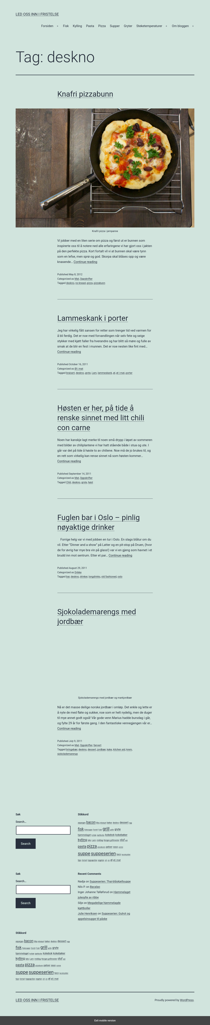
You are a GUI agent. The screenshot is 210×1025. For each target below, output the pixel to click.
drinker (84, 576)
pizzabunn (99, 283)
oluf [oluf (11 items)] (122, 839)
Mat (77, 278)
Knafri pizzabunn (85, 94)
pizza (90, 283)
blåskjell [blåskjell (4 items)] (103, 823)
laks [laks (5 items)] (89, 840)
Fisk (66, 26)
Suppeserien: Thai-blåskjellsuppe (110, 881)
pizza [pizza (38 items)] (92, 846)
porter (129, 372)
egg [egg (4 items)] (130, 823)
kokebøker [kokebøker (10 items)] (121, 834)
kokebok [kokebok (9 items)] (110, 834)
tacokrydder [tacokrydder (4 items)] (126, 855)
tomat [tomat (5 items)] (84, 860)
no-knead (80, 283)
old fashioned (108, 576)
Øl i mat (79, 368)
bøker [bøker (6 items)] (109, 822)
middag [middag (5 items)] (100, 840)
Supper (115, 26)
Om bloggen (180, 26)
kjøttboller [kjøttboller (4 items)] (100, 835)
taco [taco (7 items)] (118, 854)
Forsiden (47, 26)
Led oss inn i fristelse (37, 14)
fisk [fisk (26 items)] (81, 829)
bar (68, 576)
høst (90, 482)
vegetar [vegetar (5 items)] (101, 860)
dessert (92, 749)
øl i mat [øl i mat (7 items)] (117, 860)
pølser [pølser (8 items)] (109, 846)
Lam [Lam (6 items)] (94, 840)
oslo (120, 576)
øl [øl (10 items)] (111, 859)
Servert (97, 745)
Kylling (77, 26)
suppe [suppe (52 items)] (84, 853)
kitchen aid (119, 749)
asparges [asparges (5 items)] (82, 823)
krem (129, 749)
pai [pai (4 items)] (126, 840)
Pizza (102, 26)
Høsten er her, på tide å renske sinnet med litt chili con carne (100, 418)
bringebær (71, 749)
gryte (88, 372)
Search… (21, 821)
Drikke (78, 572)
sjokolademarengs (67, 753)
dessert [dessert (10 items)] (124, 822)
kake (109, 749)
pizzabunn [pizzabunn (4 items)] (101, 847)
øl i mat (120, 372)
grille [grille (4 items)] (112, 830)
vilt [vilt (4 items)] (106, 860)
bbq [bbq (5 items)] (97, 823)
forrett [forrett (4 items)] (95, 830)
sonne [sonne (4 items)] (121, 847)
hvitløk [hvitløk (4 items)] (93, 835)
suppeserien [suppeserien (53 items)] (103, 853)
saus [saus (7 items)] (115, 847)
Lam (94, 372)
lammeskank (105, 372)
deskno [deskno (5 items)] (116, 823)
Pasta (90, 26)
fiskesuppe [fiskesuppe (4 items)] (88, 830)
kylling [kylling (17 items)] (82, 840)
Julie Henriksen (87, 913)
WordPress (187, 1000)
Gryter (128, 26)
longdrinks (94, 576)
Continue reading (85, 262)
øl (114, 372)
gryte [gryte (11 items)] (117, 829)
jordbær (101, 749)
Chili (68, 482)
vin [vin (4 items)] (109, 860)
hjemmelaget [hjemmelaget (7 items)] (84, 835)
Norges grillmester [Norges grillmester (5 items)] (111, 840)
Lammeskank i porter (92, 318)
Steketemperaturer (149, 26)
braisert (70, 372)
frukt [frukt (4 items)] (100, 830)
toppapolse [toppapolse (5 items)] (92, 860)
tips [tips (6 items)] (79, 860)
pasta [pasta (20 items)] (82, 846)
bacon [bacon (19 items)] (91, 822)
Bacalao (95, 886)
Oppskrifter (86, 278)
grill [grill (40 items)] (106, 828)
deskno (70, 283)
